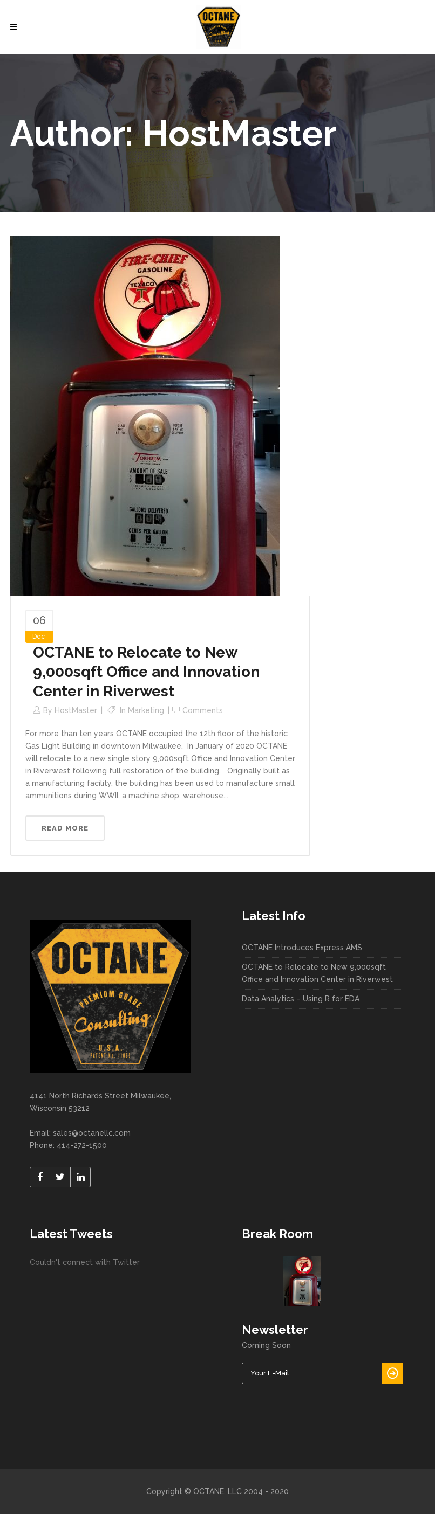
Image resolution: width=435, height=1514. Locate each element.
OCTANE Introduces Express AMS (302, 947)
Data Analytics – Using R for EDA (300, 998)
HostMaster (76, 710)
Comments (202, 710)
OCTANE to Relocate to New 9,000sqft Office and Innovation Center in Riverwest (146, 672)
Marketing (146, 710)
